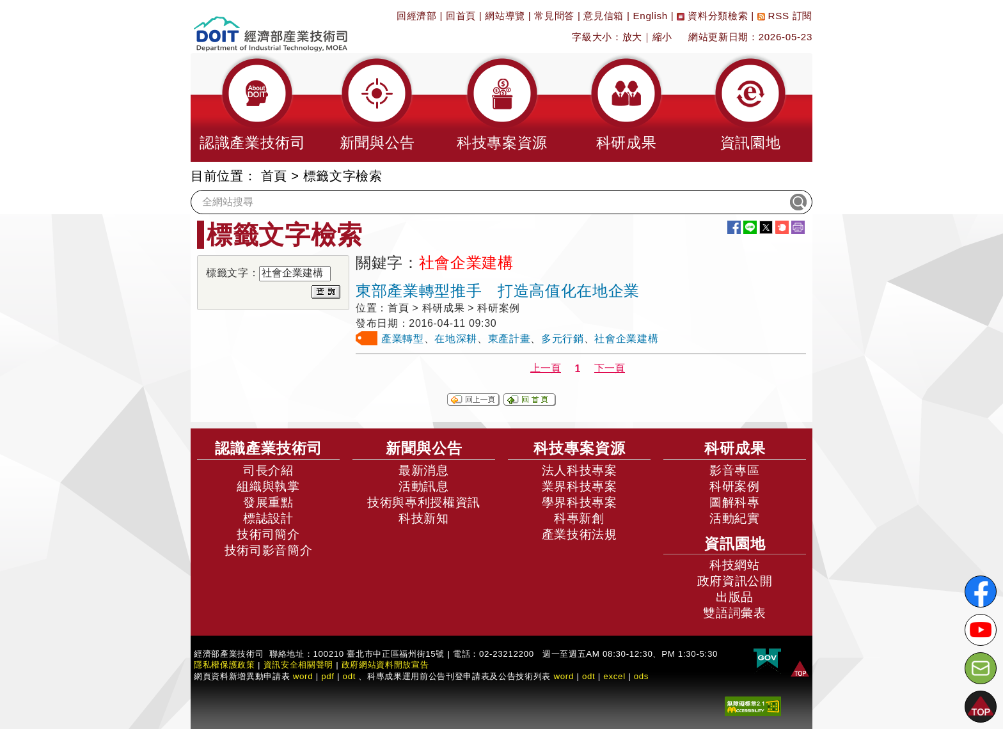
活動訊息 (424, 486)
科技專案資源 (579, 448)
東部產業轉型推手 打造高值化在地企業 (498, 290)
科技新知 (424, 518)
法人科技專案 (579, 470)
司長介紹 (268, 470)
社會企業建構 (626, 338)
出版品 (735, 597)
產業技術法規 (579, 534)
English (650, 15)
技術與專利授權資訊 (423, 502)
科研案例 (734, 486)
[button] (253, 107)
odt (349, 676)
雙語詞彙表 (734, 613)
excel (614, 676)
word (563, 676)
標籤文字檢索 (343, 176)
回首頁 (461, 15)
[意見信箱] (981, 668)
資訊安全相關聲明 (298, 665)
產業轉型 (402, 338)
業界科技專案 (579, 486)
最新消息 (424, 470)
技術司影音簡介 (269, 550)
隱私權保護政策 (224, 665)
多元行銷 (562, 338)
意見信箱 (603, 15)
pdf (328, 676)
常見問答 (554, 15)
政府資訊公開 (735, 581)
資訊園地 (735, 543)
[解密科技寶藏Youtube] (981, 630)
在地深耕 (455, 338)
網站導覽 (505, 15)
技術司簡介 (268, 534)
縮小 (662, 36)
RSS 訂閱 (784, 15)
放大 (632, 36)
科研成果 (735, 448)
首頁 (274, 176)
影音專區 (734, 470)
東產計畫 (509, 338)
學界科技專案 (579, 502)
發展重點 (268, 502)
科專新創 (579, 518)
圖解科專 (734, 502)
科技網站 (734, 565)
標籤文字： (232, 272)
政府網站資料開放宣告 (385, 665)
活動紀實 (734, 518)
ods (641, 676)
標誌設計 (268, 518)
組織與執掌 (268, 486)
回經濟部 (417, 15)
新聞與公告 (424, 448)
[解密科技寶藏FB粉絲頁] (981, 592)
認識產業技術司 (268, 448)
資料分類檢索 (712, 15)
